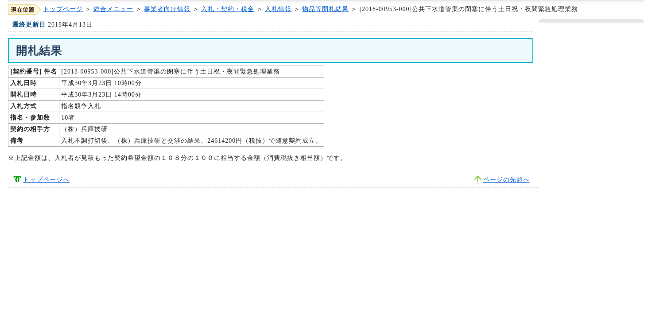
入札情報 (278, 9)
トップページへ (46, 179)
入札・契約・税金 (227, 9)
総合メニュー (113, 9)
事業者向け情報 (167, 9)
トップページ (63, 9)
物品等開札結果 (325, 9)
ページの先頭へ (506, 179)
